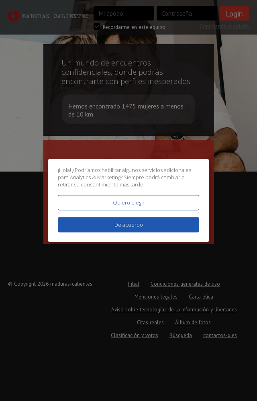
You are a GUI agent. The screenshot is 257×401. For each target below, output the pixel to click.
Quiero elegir (129, 202)
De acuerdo (128, 225)
